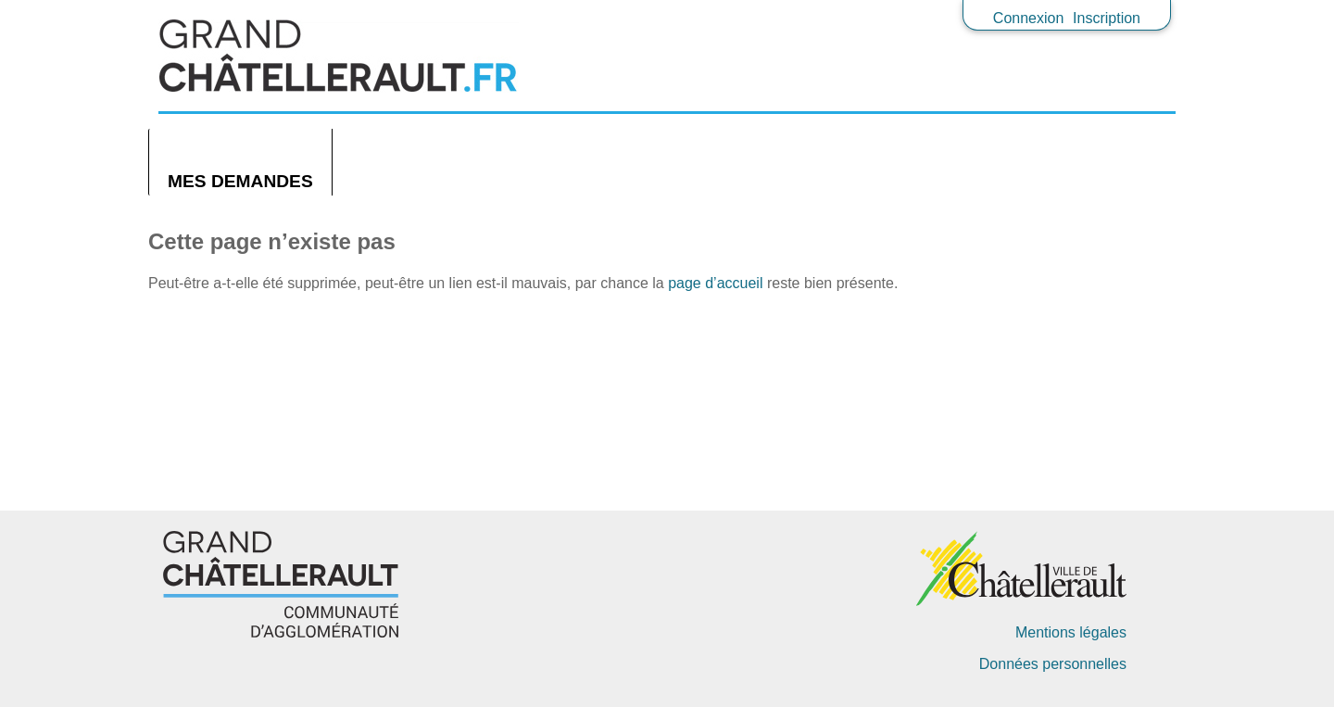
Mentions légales (1070, 632)
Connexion (1028, 18)
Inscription (1106, 18)
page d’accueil (715, 283)
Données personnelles (1052, 664)
